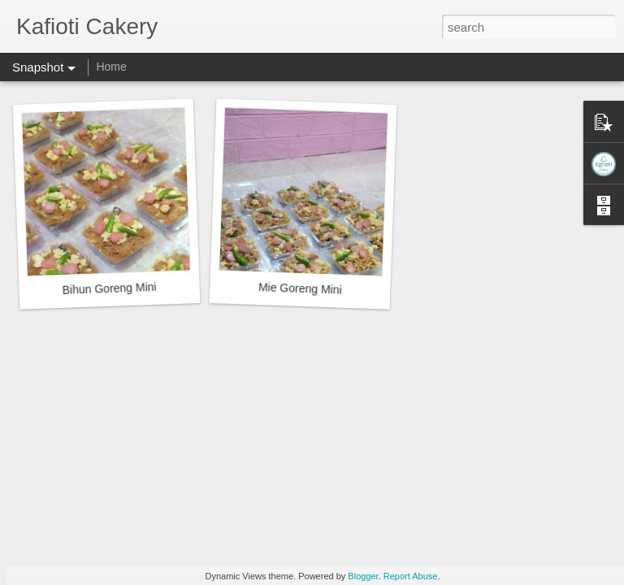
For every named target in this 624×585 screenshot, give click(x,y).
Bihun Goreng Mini (109, 288)
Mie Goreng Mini (300, 288)
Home (111, 66)
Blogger (363, 576)
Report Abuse (411, 576)
